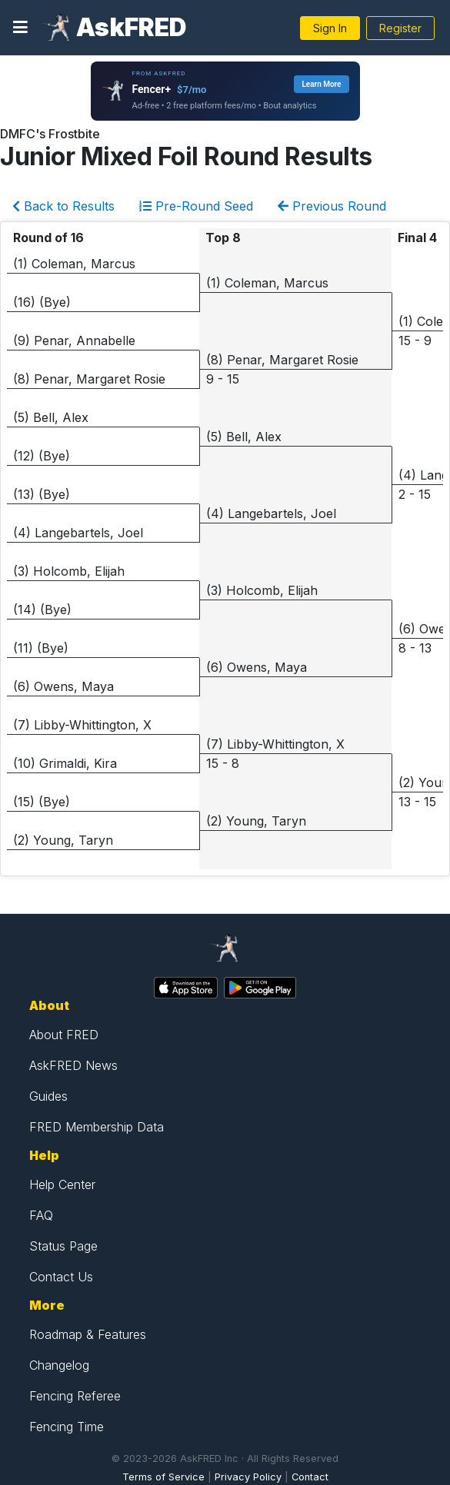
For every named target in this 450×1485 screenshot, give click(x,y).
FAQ (41, 1215)
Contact (310, 1477)
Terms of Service (163, 1477)
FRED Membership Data (96, 1127)
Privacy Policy (248, 1477)
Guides (48, 1096)
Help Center (62, 1184)
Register (400, 28)
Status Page (63, 1246)
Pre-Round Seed (196, 206)
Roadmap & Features (87, 1334)
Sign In (330, 28)
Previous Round (332, 206)
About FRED (63, 1034)
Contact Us (61, 1276)
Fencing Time (66, 1426)
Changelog (59, 1365)
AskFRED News (73, 1065)
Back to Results (63, 206)
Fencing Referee (75, 1396)
